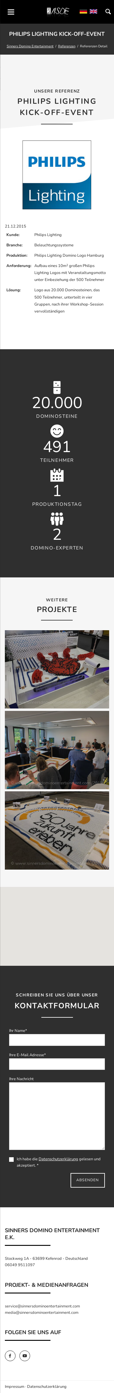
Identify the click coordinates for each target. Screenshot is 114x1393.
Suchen (108, 11)
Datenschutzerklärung (58, 1159)
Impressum (14, 1386)
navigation (11, 12)
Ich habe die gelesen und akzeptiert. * (55, 1162)
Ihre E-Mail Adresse (27, 1055)
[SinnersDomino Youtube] (26, 1356)
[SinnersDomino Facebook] (12, 1356)
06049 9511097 (20, 1265)
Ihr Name (18, 1030)
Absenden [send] (87, 1180)
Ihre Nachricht (21, 1079)
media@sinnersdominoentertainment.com (41, 1312)
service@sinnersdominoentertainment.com (42, 1306)
